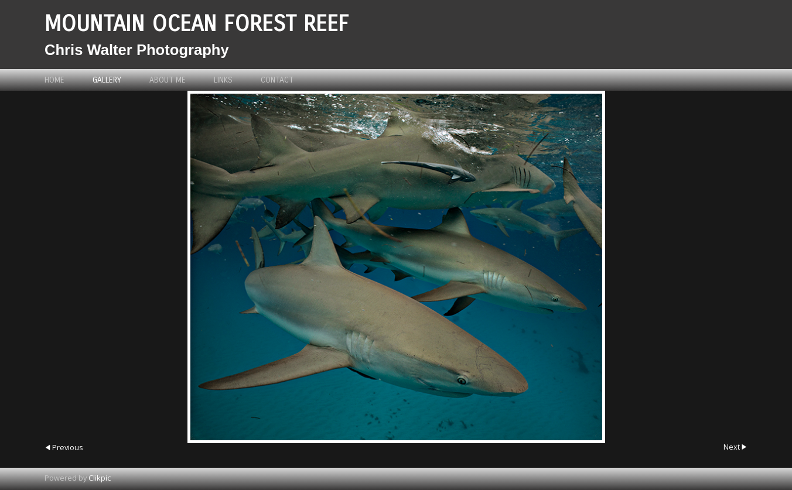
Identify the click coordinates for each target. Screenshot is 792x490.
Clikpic (99, 477)
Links (223, 80)
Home (54, 80)
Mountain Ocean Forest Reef (197, 24)
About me (167, 80)
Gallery (107, 80)
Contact (277, 80)
